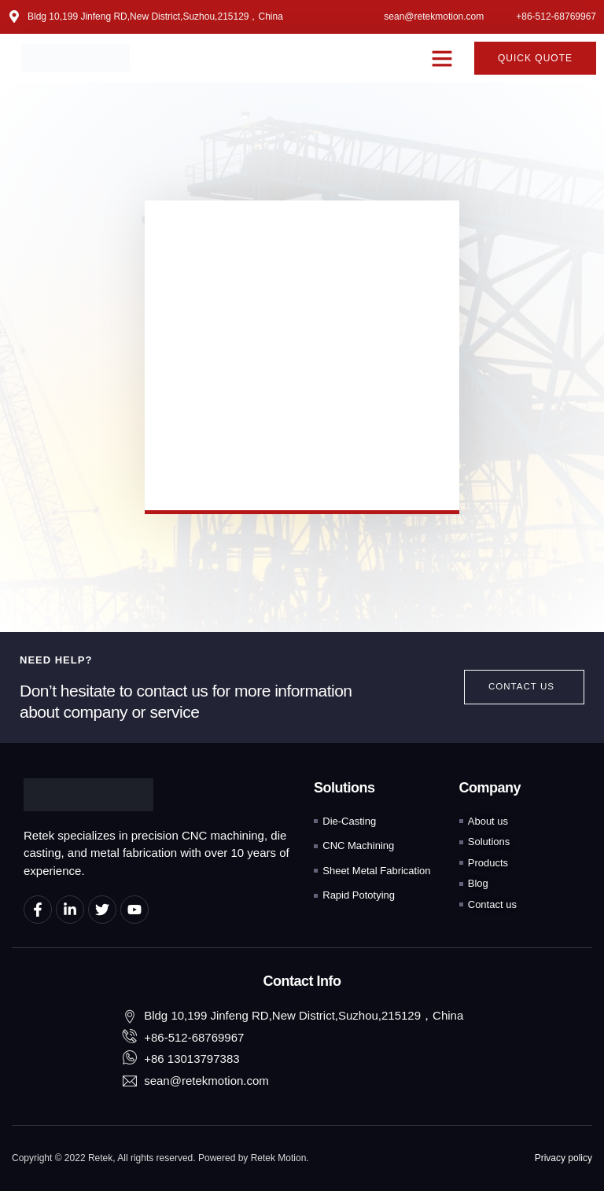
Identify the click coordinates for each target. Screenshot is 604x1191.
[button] (442, 58)
